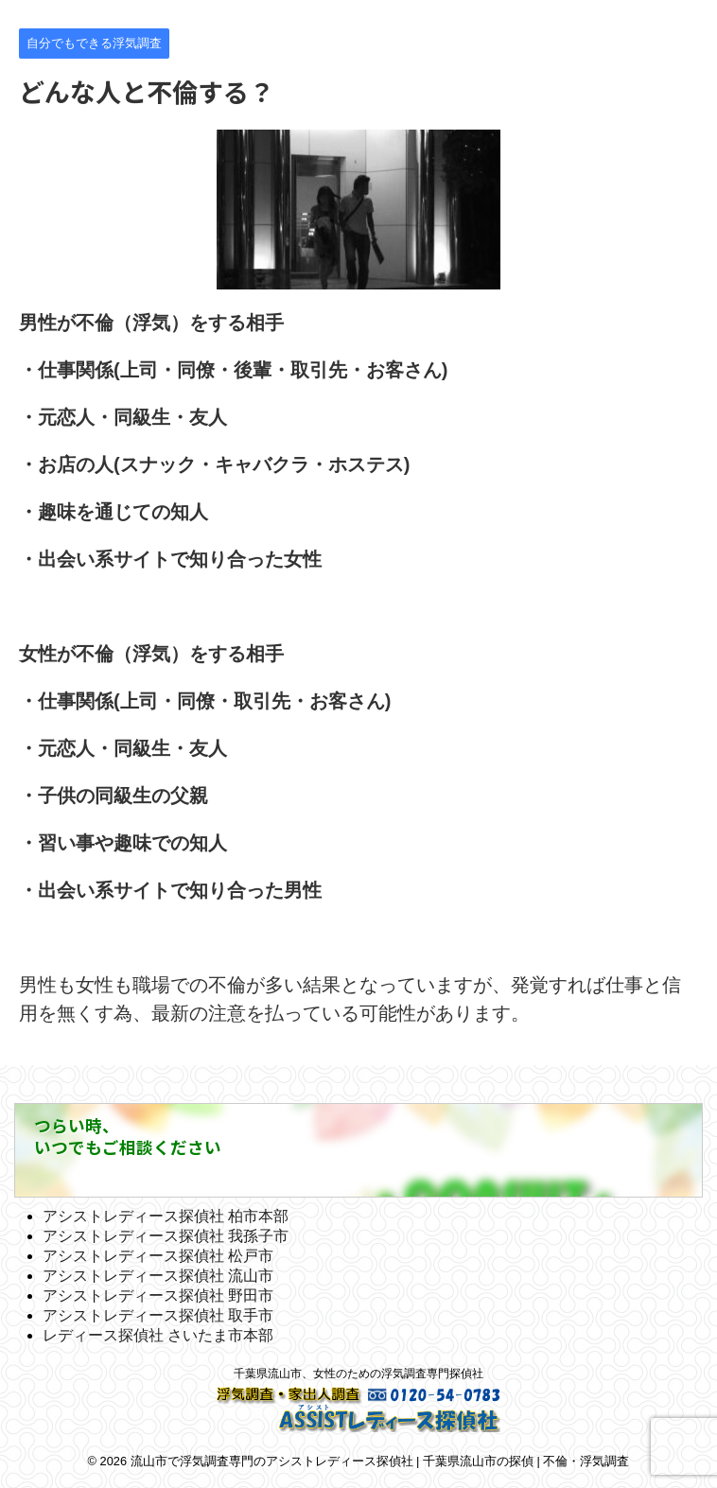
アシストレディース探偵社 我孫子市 (166, 1236)
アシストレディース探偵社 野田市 (158, 1295)
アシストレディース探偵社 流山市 (158, 1276)
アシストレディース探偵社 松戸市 (158, 1256)
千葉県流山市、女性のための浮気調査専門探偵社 (358, 1373)
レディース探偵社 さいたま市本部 (158, 1335)
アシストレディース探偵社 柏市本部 (166, 1216)
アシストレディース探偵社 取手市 (158, 1315)
